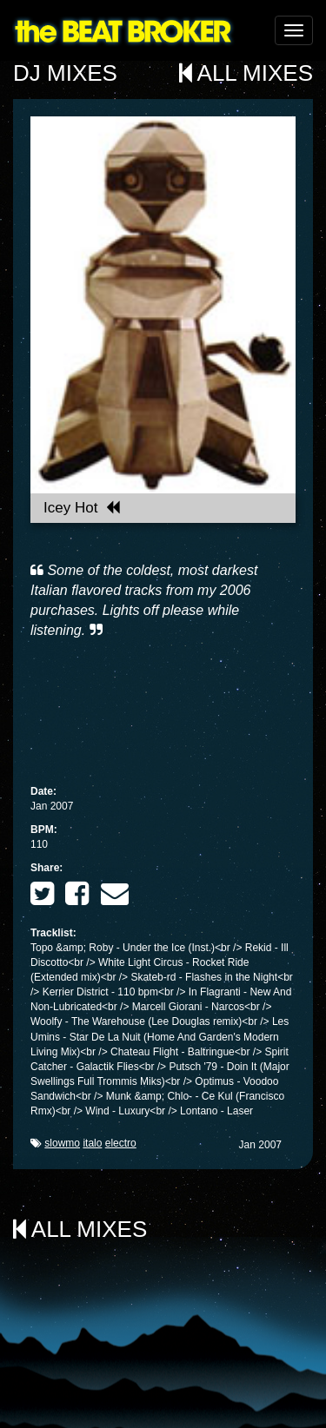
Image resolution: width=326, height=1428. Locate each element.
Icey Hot (81, 507)
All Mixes (246, 73)
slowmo (62, 1143)
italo (92, 1143)
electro (120, 1143)
